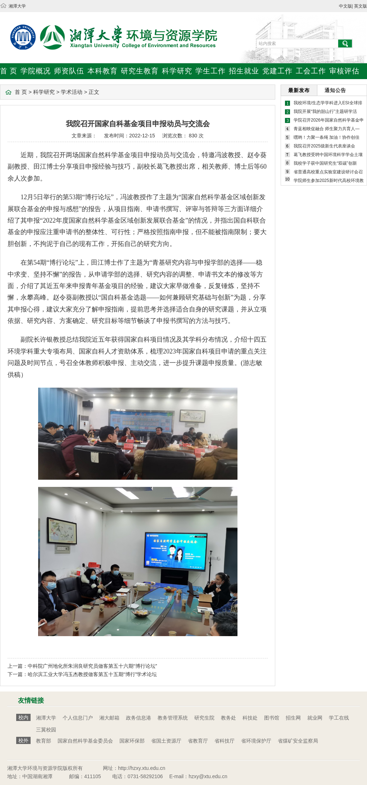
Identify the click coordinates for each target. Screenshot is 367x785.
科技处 (250, 718)
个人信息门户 (78, 718)
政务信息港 (138, 718)
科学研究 (177, 71)
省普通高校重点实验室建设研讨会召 (328, 171)
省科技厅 (224, 741)
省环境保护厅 (256, 741)
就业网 (314, 718)
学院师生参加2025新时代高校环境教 (329, 180)
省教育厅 (198, 741)
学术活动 (71, 92)
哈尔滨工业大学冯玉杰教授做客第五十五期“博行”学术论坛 (92, 674)
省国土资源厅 (166, 741)
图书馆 (271, 718)
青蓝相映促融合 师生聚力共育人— (326, 128)
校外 (23, 740)
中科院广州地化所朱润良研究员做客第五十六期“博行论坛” (92, 666)
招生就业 (244, 71)
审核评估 (344, 71)
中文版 (345, 6)
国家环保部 (132, 741)
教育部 (43, 741)
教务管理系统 (173, 718)
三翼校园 (46, 729)
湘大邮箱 (109, 718)
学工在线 (339, 718)
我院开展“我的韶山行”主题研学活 (325, 111)
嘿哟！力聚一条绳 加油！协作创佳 (326, 137)
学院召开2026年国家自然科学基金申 (329, 120)
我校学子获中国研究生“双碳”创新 (325, 163)
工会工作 (311, 71)
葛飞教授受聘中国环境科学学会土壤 (328, 154)
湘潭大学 (17, 6)
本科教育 (102, 71)
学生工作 (210, 71)
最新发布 (299, 90)
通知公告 (335, 90)
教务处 (228, 718)
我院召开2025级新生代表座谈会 (324, 146)
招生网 (293, 718)
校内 (23, 717)
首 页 (8, 71)
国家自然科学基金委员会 (85, 741)
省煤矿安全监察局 (298, 741)
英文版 (360, 6)
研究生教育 (140, 71)
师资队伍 (69, 71)
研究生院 (204, 718)
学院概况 (36, 71)
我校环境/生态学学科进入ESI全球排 (328, 102)
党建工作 (277, 71)
